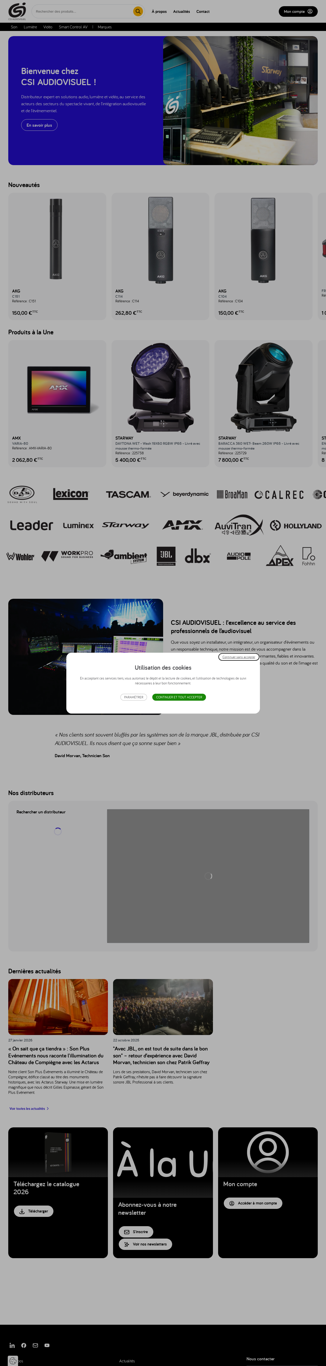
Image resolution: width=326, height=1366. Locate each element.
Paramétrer (133, 697)
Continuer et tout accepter (179, 697)
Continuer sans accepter (238, 656)
